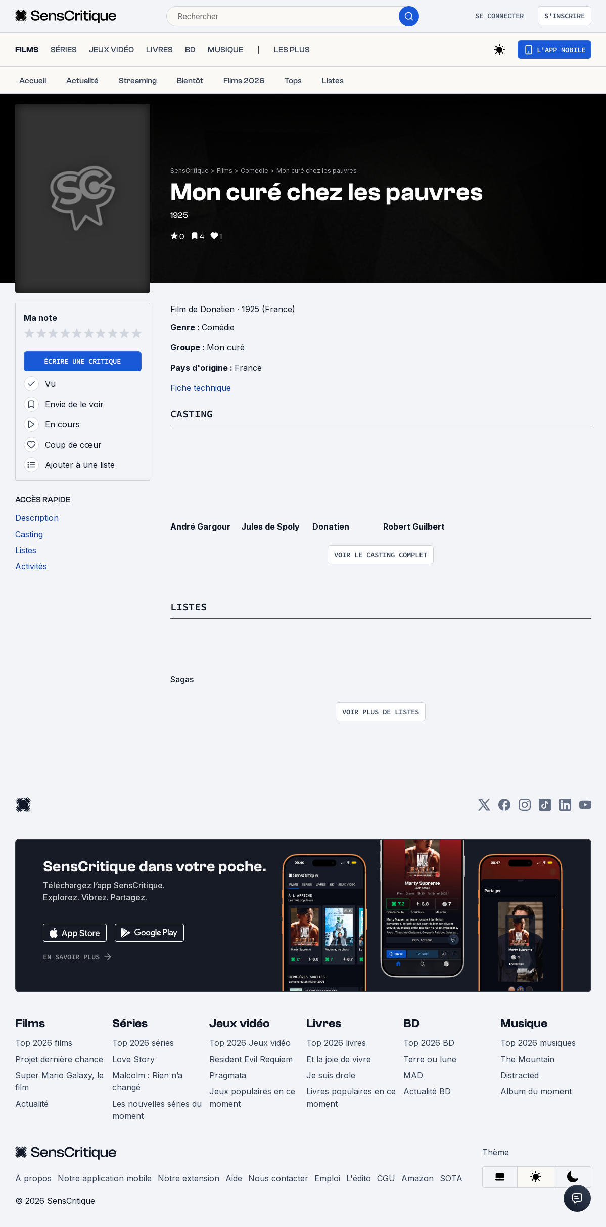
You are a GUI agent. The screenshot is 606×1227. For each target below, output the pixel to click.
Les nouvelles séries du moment (157, 1110)
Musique (523, 1023)
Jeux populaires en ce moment (252, 1097)
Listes (188, 606)
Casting (191, 413)
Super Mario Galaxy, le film (59, 1081)
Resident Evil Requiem (251, 1059)
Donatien (330, 526)
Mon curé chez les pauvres (316, 170)
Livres (323, 1023)
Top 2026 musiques (538, 1043)
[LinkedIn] (565, 808)
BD (411, 1023)
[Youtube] (585, 808)
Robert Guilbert (414, 526)
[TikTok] (545, 808)
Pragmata (227, 1075)
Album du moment (536, 1091)
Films (224, 170)
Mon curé (226, 347)
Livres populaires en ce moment (351, 1097)
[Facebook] (504, 808)
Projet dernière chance (59, 1059)
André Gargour (200, 526)
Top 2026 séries (143, 1043)
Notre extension (188, 1178)
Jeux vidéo (239, 1023)
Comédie (254, 170)
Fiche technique (200, 388)
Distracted (519, 1075)
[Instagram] (525, 808)
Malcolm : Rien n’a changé (147, 1081)
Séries (130, 1023)
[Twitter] (484, 808)
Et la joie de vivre (338, 1059)
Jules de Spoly (270, 526)
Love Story (133, 1059)
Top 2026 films (43, 1043)
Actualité (32, 1104)
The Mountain (527, 1059)
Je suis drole (330, 1075)
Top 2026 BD (428, 1043)
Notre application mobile (105, 1178)
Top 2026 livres (336, 1043)
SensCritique (189, 170)
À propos (33, 1178)
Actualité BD (427, 1091)
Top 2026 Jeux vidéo (250, 1043)
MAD (413, 1075)
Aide (233, 1178)
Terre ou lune (429, 1059)
